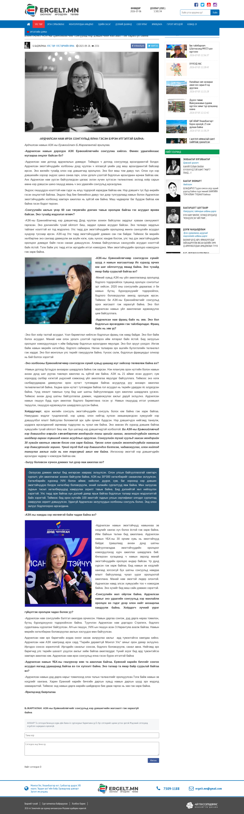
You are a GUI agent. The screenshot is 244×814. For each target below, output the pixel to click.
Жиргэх (153, 45)
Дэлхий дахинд (123, 24)
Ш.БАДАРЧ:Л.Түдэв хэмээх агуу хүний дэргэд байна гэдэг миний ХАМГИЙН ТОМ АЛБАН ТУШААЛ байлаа (200, 191)
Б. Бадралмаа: (39, 45)
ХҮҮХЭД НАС (195, 63)
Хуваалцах (138, 45)
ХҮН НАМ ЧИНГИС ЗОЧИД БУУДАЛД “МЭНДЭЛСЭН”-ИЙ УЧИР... (200, 216)
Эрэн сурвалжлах (55, 24)
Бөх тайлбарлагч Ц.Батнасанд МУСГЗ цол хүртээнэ (200, 48)
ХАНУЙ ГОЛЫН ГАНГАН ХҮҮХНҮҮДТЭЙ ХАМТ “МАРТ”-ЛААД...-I (197, 169)
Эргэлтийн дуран (37, 31)
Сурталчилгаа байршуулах (55, 803)
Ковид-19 (192, 24)
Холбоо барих (78, 803)
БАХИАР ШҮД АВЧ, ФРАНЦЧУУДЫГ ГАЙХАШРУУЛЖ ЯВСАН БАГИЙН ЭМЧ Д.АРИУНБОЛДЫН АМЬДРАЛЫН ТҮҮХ (200, 242)
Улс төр (38, 24)
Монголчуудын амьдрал (81, 24)
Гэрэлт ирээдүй (175, 24)
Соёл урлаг (142, 24)
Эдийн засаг (104, 24)
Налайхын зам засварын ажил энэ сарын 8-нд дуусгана (201, 85)
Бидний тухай (31, 803)
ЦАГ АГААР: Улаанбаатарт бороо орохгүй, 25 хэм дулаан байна (201, 124)
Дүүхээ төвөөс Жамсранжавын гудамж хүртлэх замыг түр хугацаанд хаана (203, 104)
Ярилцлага (157, 24)
